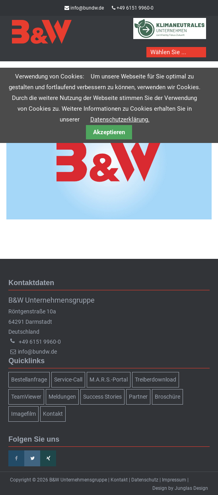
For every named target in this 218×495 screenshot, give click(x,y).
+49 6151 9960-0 (135, 8)
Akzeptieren (109, 132)
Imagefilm (23, 414)
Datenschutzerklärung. (120, 119)
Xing (48, 458)
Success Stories (102, 396)
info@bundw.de (87, 8)
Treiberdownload (155, 379)
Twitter (32, 458)
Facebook (16, 458)
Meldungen (62, 396)
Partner (138, 396)
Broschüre (167, 396)
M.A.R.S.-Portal (109, 379)
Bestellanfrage (29, 379)
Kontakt (53, 414)
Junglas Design (191, 488)
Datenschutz (144, 480)
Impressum (174, 480)
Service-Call (68, 379)
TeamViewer (26, 396)
